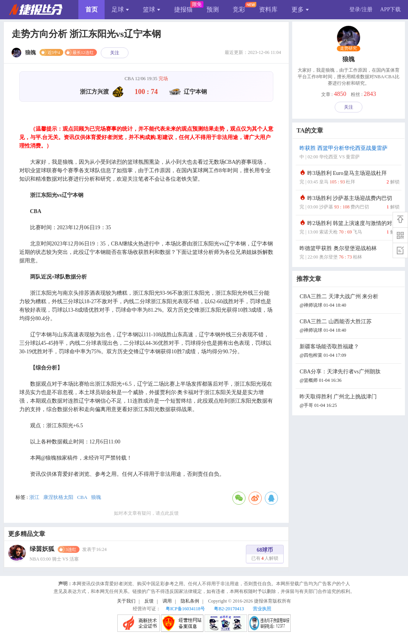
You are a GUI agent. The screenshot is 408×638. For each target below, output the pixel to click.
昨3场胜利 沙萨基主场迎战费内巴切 (349, 203)
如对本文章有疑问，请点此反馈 (146, 513)
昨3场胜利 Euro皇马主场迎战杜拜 (349, 178)
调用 (167, 601)
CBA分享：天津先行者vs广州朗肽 (349, 376)
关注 (114, 52)
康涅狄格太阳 (58, 497)
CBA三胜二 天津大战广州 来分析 (349, 301)
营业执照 (262, 608)
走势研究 (348, 48)
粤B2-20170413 (229, 608)
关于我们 (126, 601)
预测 (213, 9)
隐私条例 (190, 601)
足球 (120, 9)
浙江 (34, 497)
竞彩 (239, 9)
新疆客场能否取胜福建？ (349, 351)
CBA (82, 497)
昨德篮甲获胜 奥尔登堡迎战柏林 (349, 253)
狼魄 (96, 497)
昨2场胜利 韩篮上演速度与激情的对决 (349, 228)
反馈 (149, 601)
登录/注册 (360, 9)
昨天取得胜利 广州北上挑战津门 (349, 402)
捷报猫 (183, 9)
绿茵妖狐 (42, 549)
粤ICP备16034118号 (185, 608)
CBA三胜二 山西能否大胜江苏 (349, 326)
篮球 (151, 9)
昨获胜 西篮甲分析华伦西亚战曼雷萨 (349, 153)
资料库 (268, 9)
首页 (91, 9)
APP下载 (390, 9)
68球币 (264, 555)
